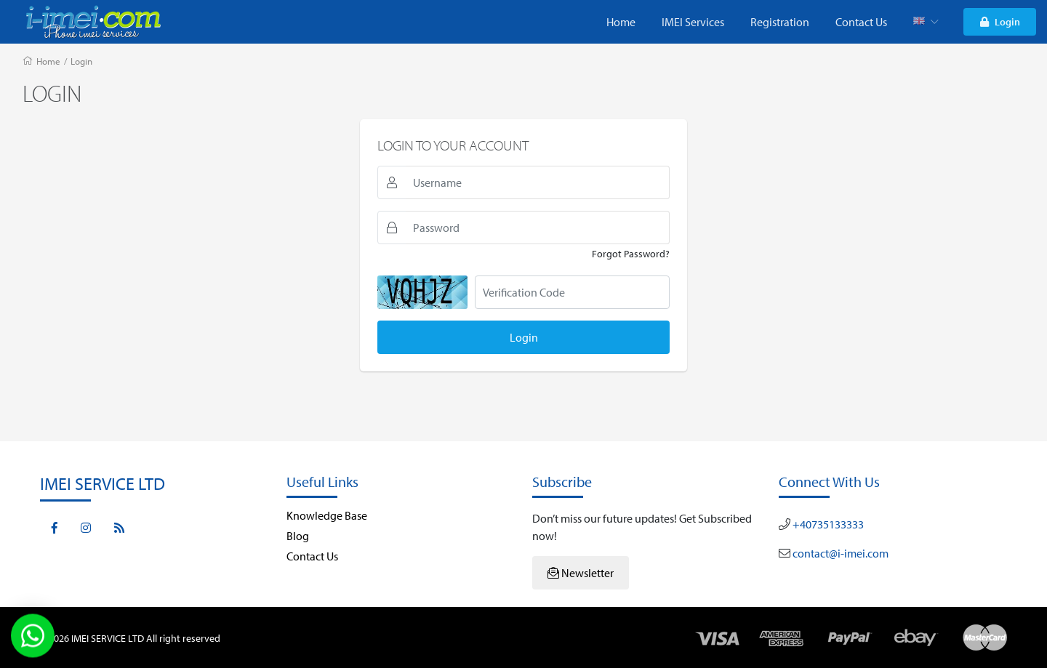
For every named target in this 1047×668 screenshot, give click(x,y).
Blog (297, 535)
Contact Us (861, 22)
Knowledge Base (326, 515)
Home (620, 22)
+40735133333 (827, 524)
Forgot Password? (631, 253)
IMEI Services (693, 22)
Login (1000, 21)
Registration (779, 22)
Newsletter (580, 573)
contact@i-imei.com (839, 553)
